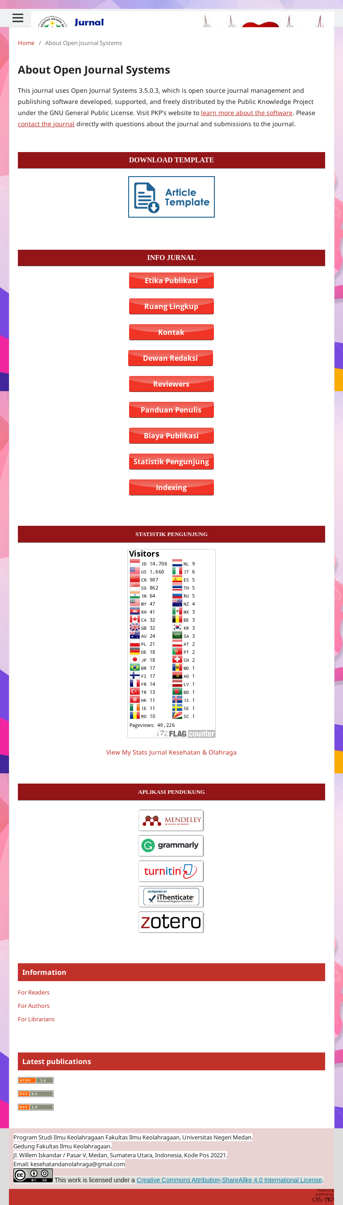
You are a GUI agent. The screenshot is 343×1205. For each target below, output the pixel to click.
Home (26, 43)
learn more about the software (247, 112)
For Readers (34, 992)
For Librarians (36, 1019)
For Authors (34, 1006)
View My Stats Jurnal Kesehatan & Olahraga (171, 752)
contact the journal (46, 124)
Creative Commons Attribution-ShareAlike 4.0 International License (229, 1180)
